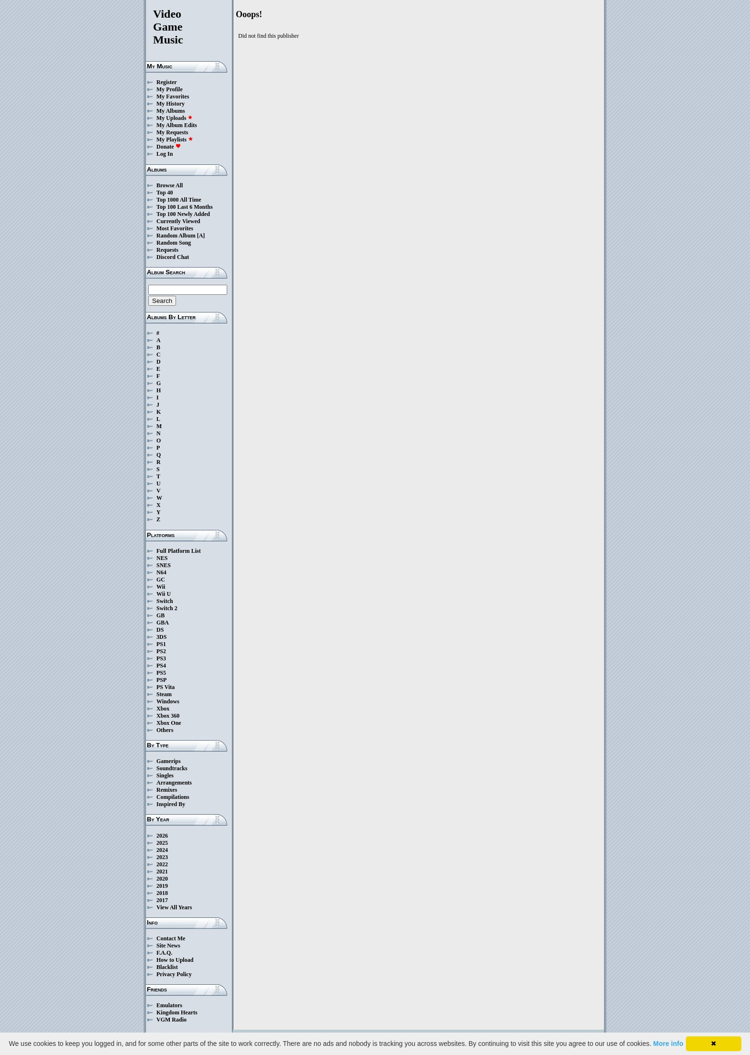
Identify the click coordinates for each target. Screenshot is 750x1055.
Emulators (169, 1005)
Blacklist (167, 967)
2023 (162, 857)
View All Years (174, 907)
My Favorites (172, 96)
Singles (165, 775)
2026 (162, 835)
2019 (162, 886)
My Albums (170, 111)
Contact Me (170, 938)
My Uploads (174, 118)
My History (170, 103)
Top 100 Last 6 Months (184, 207)
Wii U (163, 594)
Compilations (172, 797)
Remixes (166, 789)
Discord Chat (172, 257)
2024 (162, 850)
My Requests (172, 132)
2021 (162, 871)
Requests (167, 250)
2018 (162, 893)
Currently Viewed (178, 221)
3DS (161, 637)
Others (164, 730)
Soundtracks (172, 768)
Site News (168, 945)
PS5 (161, 672)
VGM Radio (171, 1019)
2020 (162, 878)
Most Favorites (174, 228)
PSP (161, 680)
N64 (161, 572)
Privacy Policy (174, 974)
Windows (167, 701)
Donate (168, 146)
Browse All (169, 185)
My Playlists (174, 139)
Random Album (176, 235)
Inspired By (170, 804)
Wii (160, 586)
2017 (162, 900)
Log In (164, 154)
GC (160, 579)
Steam (164, 694)
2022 (162, 864)
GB (160, 615)
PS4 (161, 665)
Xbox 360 (167, 715)
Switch (164, 601)
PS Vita (165, 687)
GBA (162, 622)
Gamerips (168, 761)
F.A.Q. (164, 952)
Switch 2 (166, 608)
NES (161, 558)
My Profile (169, 89)
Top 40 (164, 192)
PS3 (161, 658)
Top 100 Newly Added (183, 214)
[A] (201, 235)
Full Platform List (178, 551)
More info (668, 1043)
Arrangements (174, 782)
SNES (163, 565)
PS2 (161, 651)
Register (166, 82)
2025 (162, 843)
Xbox (162, 708)
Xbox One (168, 723)
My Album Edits (176, 125)
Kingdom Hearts (177, 1012)
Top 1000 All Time (178, 199)
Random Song (173, 242)
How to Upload (174, 960)
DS (160, 629)
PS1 (161, 644)
